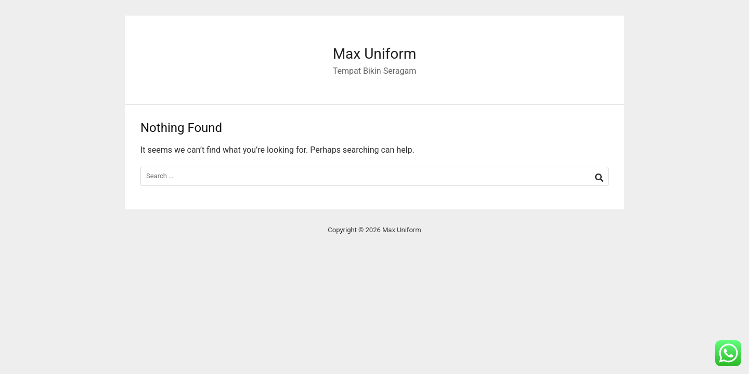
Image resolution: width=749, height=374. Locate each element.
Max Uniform (375, 53)
